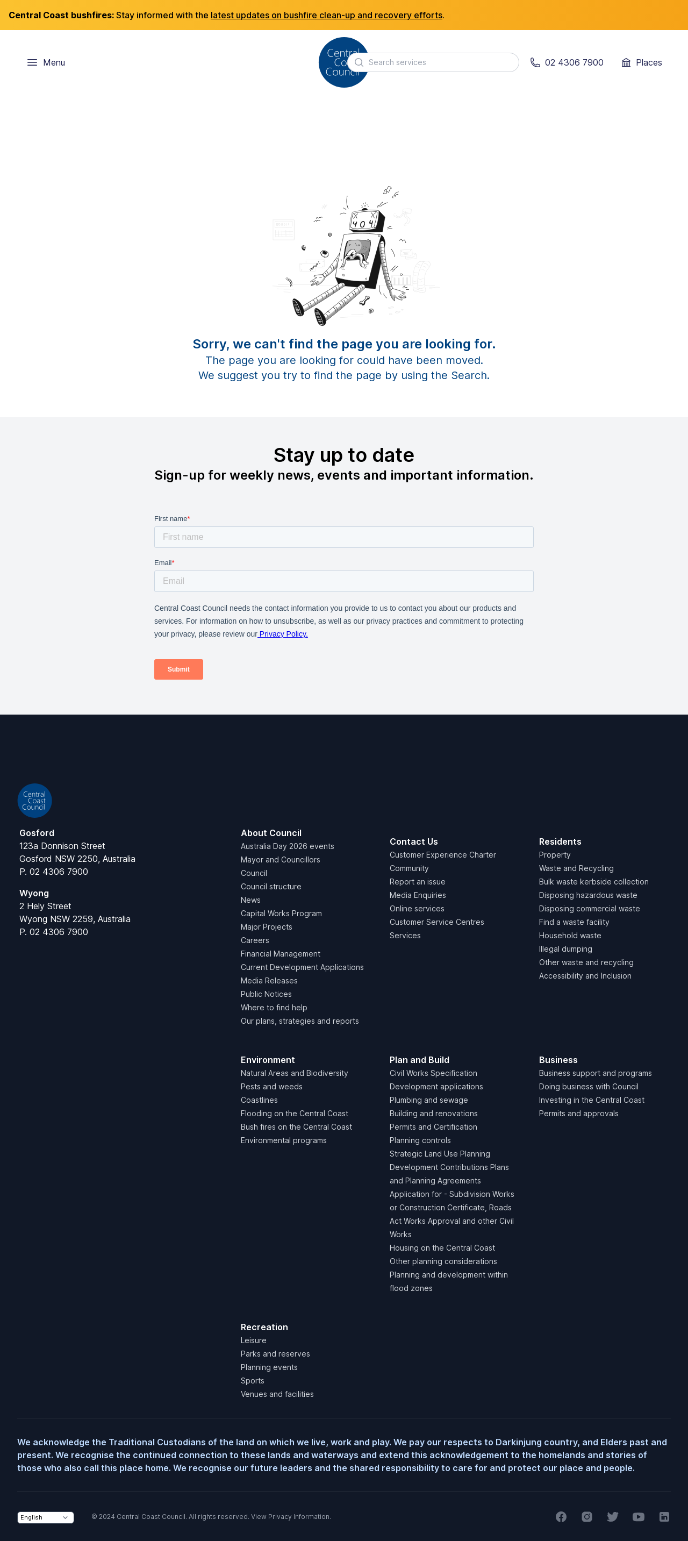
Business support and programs (595, 1073)
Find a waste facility (574, 921)
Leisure (254, 1340)
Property (555, 854)
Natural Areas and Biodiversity (294, 1073)
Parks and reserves (275, 1353)
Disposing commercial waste (589, 908)
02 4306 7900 (59, 871)
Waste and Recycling (576, 868)
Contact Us (414, 841)
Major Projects (266, 926)
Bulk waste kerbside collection (594, 881)
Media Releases (269, 980)
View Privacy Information (290, 1517)
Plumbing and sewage (429, 1099)
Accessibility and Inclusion (585, 975)
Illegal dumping (565, 948)
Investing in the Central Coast (591, 1099)
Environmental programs (284, 1140)
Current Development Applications (302, 967)
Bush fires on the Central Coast (296, 1126)
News (251, 899)
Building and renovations (434, 1113)
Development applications (436, 1086)
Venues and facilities (277, 1394)
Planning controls (420, 1140)
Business (558, 1059)
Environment (268, 1059)
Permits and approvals (579, 1113)
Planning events (269, 1367)
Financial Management (280, 953)
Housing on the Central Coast (442, 1247)
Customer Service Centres (437, 921)
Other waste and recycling (586, 962)
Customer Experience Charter (443, 854)
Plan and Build (419, 1059)
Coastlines (259, 1099)
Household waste (570, 935)
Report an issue (418, 881)
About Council (271, 832)
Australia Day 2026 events (287, 846)
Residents (560, 841)
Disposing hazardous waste (588, 895)
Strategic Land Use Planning (440, 1153)
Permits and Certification (433, 1126)
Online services (417, 908)
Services (405, 935)
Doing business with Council (589, 1086)
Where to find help (274, 1007)
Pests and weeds (272, 1086)
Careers (255, 940)
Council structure (271, 886)
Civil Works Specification (433, 1073)
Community (409, 868)
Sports (252, 1380)
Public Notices (266, 993)
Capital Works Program (281, 913)
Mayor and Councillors (280, 859)
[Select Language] (45, 1517)
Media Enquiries (418, 895)
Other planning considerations (443, 1261)
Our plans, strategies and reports (300, 1020)
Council (254, 872)
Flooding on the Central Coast (294, 1113)
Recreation (264, 1327)
